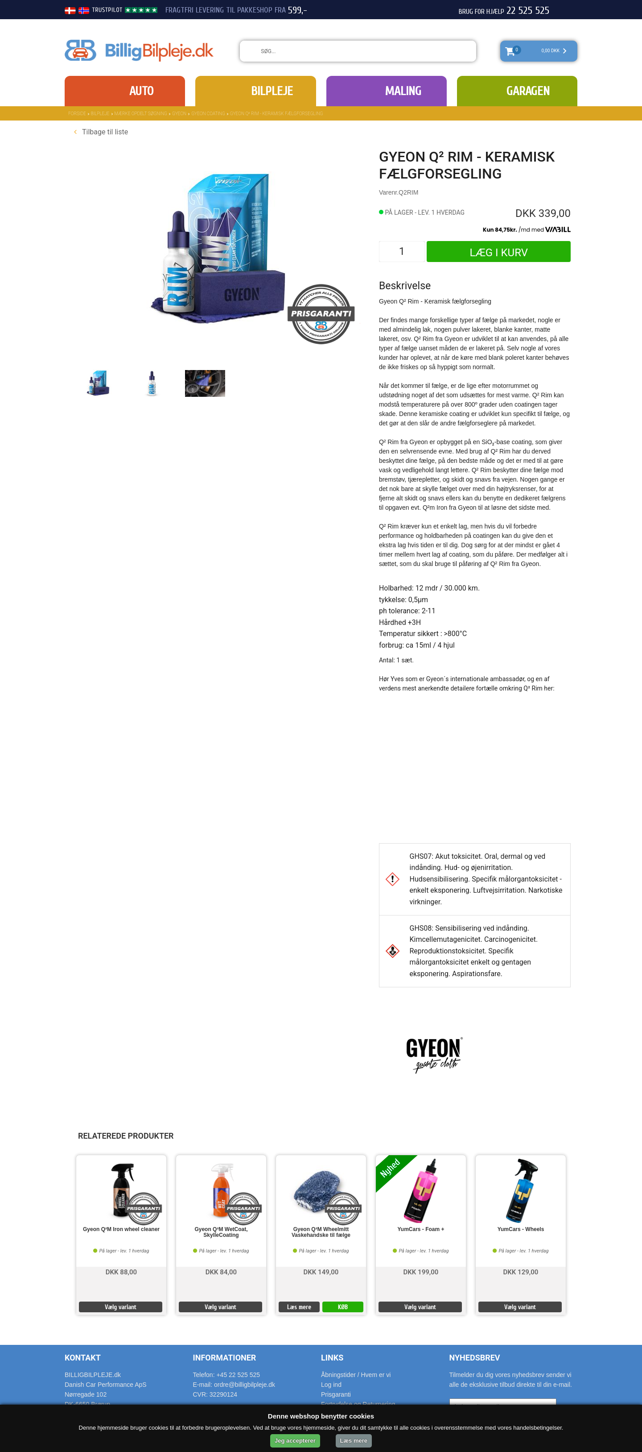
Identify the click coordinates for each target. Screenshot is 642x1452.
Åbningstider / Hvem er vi (356, 1374)
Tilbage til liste (101, 132)
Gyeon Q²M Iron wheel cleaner (121, 1229)
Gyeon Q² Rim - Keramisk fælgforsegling (276, 113)
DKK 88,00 (121, 1271)
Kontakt (83, 1357)
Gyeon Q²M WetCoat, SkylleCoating (220, 1232)
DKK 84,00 (221, 1271)
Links (332, 1357)
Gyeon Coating (208, 113)
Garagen (528, 91)
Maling (403, 91)
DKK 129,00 (521, 1271)
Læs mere (299, 1307)
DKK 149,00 (321, 1271)
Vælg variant (120, 1307)
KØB (343, 1307)
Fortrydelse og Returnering (358, 1404)
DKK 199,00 (421, 1271)
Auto (141, 91)
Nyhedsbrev (474, 1357)
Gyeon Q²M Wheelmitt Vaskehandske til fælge (321, 1232)
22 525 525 (527, 10)
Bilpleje (272, 91)
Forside (77, 113)
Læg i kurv (498, 252)
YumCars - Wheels (521, 1229)
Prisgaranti (336, 1394)
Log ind (331, 1384)
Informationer (224, 1357)
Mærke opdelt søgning (141, 113)
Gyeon (179, 113)
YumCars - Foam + (420, 1229)
